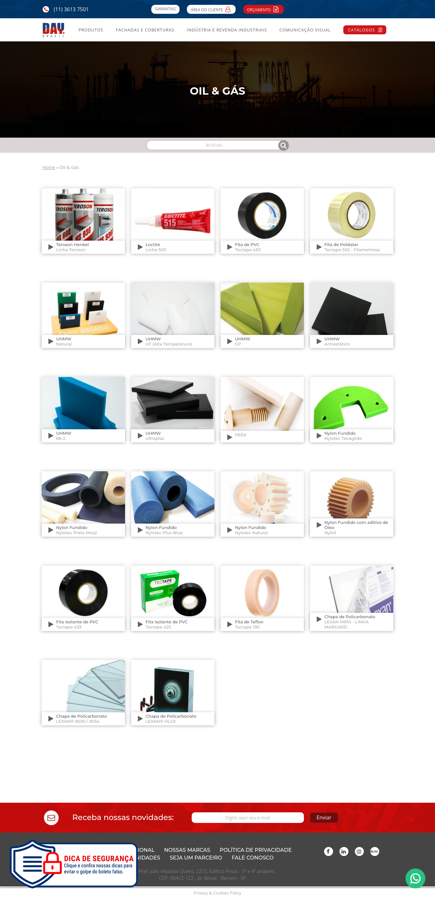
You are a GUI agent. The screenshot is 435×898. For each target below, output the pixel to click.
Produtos (91, 29)
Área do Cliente (211, 9)
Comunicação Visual (304, 29)
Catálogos (361, 30)
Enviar (324, 817)
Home (49, 167)
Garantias (165, 9)
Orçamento (263, 9)
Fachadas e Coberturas (145, 29)
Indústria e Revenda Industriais (227, 29)
